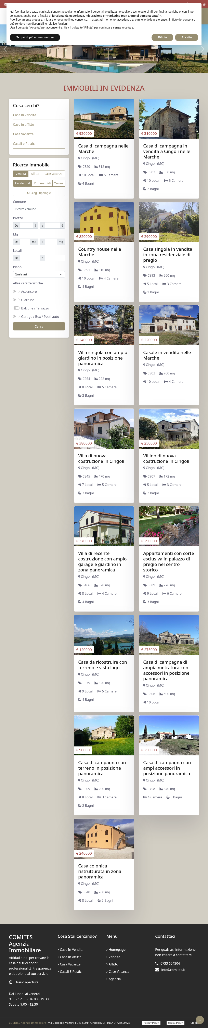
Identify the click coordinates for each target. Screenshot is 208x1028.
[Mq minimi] (25, 242)
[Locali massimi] (55, 258)
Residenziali (22, 183)
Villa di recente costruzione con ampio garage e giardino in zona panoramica (102, 561)
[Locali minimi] (29, 258)
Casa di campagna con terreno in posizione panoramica (102, 767)
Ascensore (29, 291)
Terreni (59, 183)
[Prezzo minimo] (26, 225)
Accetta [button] (186, 37)
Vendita (21, 174)
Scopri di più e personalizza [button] (35, 37)
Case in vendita (24, 115)
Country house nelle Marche (99, 252)
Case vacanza (53, 174)
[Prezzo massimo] (52, 225)
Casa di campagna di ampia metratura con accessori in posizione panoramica (166, 670)
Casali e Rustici (24, 143)
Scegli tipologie (39, 193)
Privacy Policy (151, 1023)
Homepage (116, 949)
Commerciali (42, 183)
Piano (17, 267)
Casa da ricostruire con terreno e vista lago (102, 664)
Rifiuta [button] (162, 37)
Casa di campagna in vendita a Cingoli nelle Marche (166, 151)
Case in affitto (23, 124)
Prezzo (18, 218)
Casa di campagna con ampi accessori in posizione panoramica (167, 767)
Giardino (27, 300)
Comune (19, 201)
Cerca (39, 326)
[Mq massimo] (51, 242)
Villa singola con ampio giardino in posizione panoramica (102, 357)
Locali (17, 250)
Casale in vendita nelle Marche (167, 355)
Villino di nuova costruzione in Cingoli (166, 458)
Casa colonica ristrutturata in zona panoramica (99, 871)
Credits (195, 1023)
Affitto (35, 174)
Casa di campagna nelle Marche (103, 148)
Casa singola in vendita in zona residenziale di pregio (167, 254)
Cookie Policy (175, 1023)
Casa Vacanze (23, 134)
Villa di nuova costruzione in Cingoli (101, 458)
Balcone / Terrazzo (35, 308)
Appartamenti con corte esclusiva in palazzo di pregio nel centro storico (168, 561)
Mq (15, 234)
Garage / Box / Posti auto (40, 316)
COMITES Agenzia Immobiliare (27, 1023)
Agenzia (113, 979)
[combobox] (39, 209)
